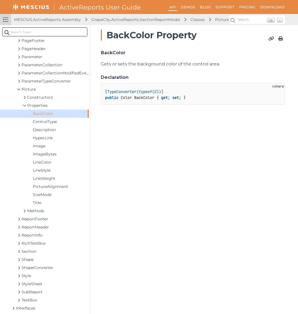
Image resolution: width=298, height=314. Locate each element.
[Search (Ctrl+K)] (257, 19)
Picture (222, 19)
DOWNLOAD (272, 7)
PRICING (247, 7)
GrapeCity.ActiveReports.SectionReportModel (135, 19)
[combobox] (44, 31)
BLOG (205, 7)
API (172, 7)
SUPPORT (225, 7)
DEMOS (188, 7)
